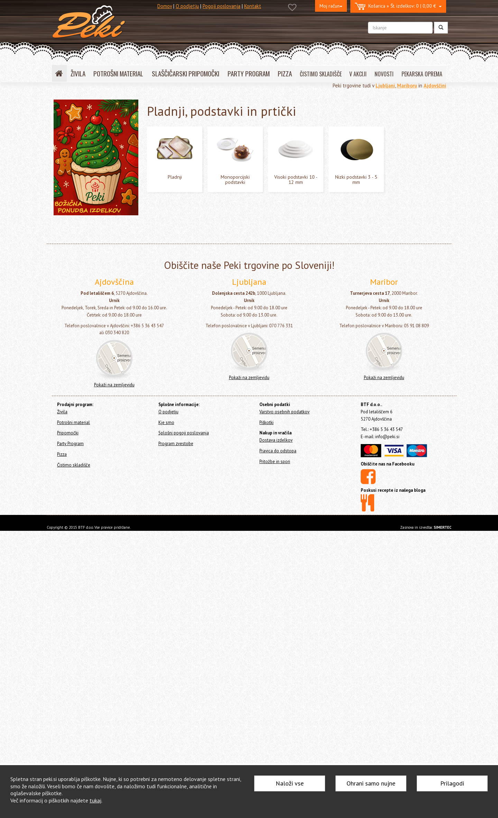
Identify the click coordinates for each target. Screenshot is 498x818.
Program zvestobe (175, 731)
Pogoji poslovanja (221, 6)
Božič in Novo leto (80, 333)
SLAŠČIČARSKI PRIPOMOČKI (185, 73)
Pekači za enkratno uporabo (90, 301)
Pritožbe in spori (274, 748)
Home (66, 104)
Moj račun (331, 6)
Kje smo (166, 709)
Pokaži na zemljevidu (114, 672)
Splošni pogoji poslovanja (183, 720)
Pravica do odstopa (277, 738)
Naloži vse (290, 783)
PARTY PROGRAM (249, 73)
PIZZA (285, 73)
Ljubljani (385, 85)
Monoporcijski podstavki (91, 269)
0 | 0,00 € (398, 6)
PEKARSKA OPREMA (422, 74)
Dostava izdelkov (276, 727)
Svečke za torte (78, 148)
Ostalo (68, 322)
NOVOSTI (384, 74)
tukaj (95, 800)
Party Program (68, 358)
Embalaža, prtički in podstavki (95, 216)
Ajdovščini (435, 85)
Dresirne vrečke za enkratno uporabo (91, 191)
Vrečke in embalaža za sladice (93, 227)
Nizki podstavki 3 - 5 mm (91, 291)
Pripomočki (65, 349)
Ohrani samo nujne (371, 783)
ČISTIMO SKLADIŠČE (321, 74)
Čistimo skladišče (72, 376)
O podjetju (187, 6)
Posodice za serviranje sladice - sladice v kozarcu (94, 163)
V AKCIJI (358, 74)
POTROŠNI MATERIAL (118, 73)
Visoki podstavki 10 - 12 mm (94, 280)
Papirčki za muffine (81, 205)
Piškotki (266, 709)
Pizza (59, 367)
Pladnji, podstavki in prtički (95, 248)
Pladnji (74, 259)
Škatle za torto (78, 238)
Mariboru (407, 85)
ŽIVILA (78, 73)
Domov (164, 6)
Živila (59, 119)
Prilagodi (452, 783)
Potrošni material (76, 130)
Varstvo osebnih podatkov (284, 699)
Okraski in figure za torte (87, 177)
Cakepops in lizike (80, 312)
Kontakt (252, 6)
